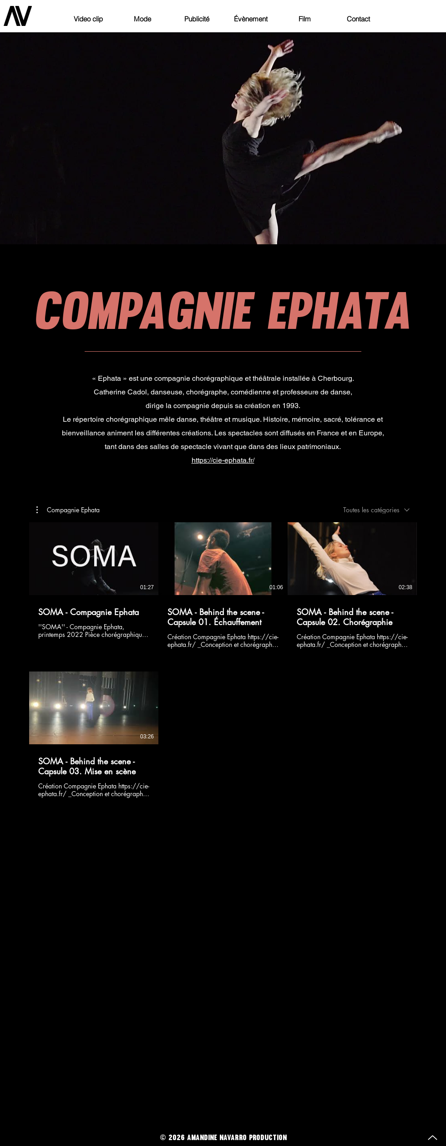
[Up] (432, 1138)
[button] (68, 509)
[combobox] (376, 510)
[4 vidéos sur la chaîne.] (223, 660)
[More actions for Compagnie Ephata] (68, 509)
